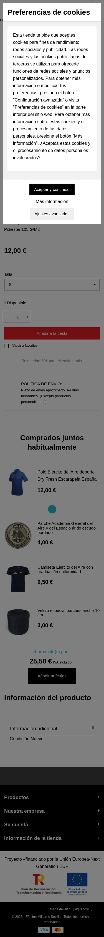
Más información (52, 201)
